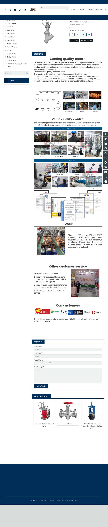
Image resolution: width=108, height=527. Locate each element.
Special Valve (11, 72)
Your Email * (38, 372)
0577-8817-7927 (10, 2)
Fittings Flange (11, 79)
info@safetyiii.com (25, 2)
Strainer (9, 69)
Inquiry (74, 59)
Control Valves (12, 42)
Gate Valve (10, 48)
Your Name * (38, 365)
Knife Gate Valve (12, 65)
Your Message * (39, 387)
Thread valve (11, 59)
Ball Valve (10, 45)
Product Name (38, 379)
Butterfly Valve (12, 62)
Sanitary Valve (11, 75)
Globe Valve (11, 52)
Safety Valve (11, 38)
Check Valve (11, 55)
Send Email (86, 59)
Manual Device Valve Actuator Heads (16, 83)
